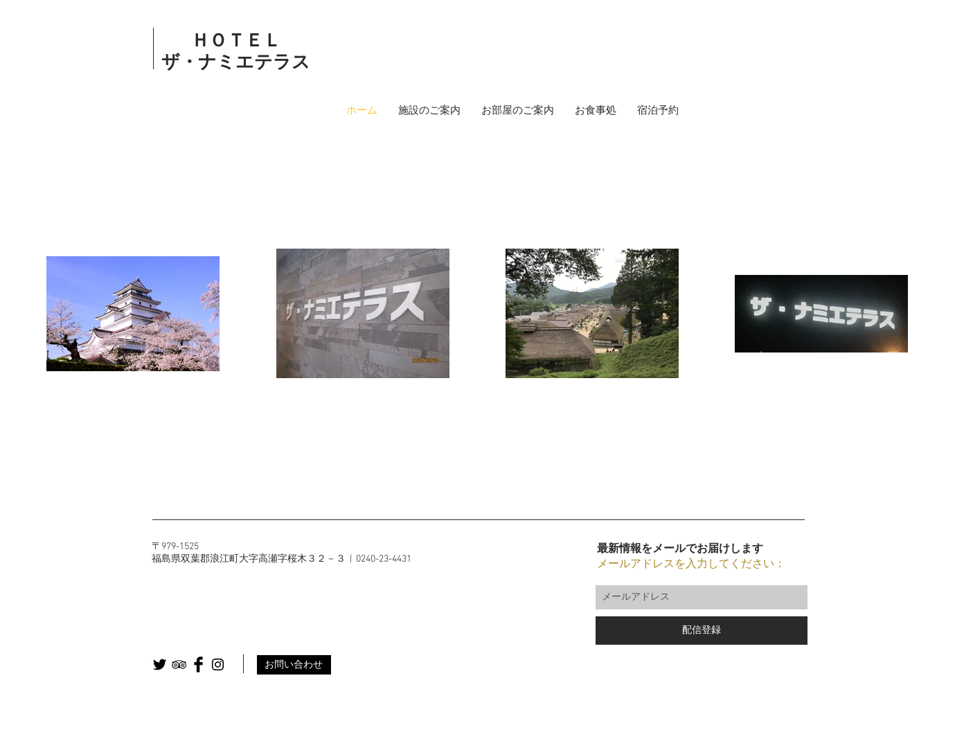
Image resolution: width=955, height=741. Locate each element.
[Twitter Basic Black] (160, 664)
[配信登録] (701, 630)
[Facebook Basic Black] (198, 664)
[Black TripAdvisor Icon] (179, 664)
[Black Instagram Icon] (218, 664)
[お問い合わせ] (294, 665)
